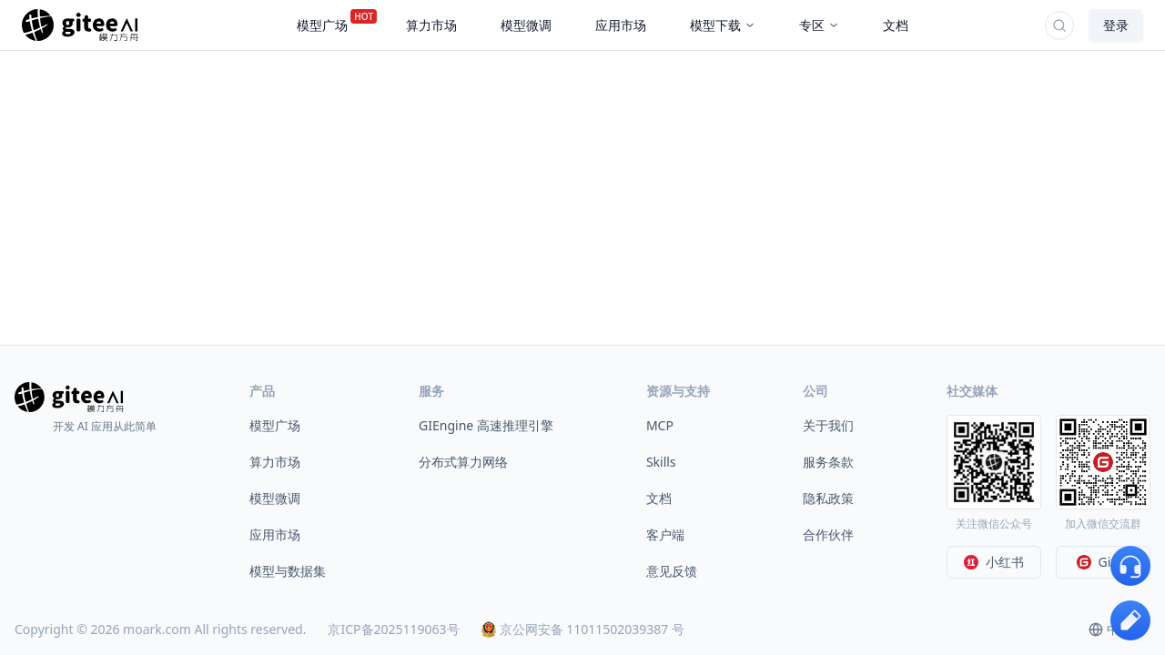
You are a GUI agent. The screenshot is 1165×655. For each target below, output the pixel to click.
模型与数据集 (287, 570)
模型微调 (274, 498)
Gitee (1103, 561)
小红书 (994, 561)
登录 (1116, 25)
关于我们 (828, 425)
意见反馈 (671, 570)
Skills (661, 461)
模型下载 (722, 25)
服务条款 (828, 461)
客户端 (665, 534)
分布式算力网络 (463, 461)
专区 (819, 25)
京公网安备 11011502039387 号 (582, 629)
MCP (660, 425)
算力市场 (274, 461)
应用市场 (274, 534)
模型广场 (274, 425)
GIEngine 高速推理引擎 (486, 425)
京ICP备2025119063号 (393, 629)
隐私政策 (828, 498)
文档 (659, 498)
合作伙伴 (828, 534)
